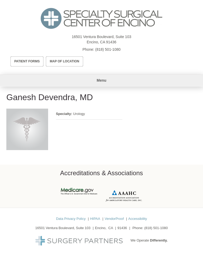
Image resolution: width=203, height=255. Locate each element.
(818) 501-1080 (108, 49)
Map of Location (64, 61)
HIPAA (95, 219)
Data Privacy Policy (71, 219)
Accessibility (137, 219)
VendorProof (114, 219)
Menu (102, 80)
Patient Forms (27, 61)
